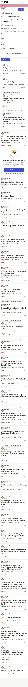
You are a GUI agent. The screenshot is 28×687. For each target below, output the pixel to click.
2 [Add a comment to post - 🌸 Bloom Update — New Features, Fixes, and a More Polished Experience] (6, 440)
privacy (17, 571)
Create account (22, 2)
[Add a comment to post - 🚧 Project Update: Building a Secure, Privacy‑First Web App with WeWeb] (2, 557)
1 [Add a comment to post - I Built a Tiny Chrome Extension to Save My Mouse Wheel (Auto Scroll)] (9, 247)
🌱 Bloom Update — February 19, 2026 (12, 328)
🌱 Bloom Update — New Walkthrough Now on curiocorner (14, 486)
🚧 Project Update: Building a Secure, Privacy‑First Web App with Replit (13, 535)
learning (9, 244)
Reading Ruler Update (10, 82)
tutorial (19, 489)
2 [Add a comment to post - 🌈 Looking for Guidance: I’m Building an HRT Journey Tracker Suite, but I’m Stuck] (5, 609)
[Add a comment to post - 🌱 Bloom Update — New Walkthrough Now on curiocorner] (3, 492)
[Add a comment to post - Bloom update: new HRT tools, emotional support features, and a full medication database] (3, 422)
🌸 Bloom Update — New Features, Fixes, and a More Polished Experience (12, 433)
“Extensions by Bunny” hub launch (12, 226)
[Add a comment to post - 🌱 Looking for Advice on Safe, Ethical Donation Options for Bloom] (2, 525)
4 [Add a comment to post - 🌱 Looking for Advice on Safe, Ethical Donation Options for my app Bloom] (10, 510)
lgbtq (20, 70)
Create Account (14, 170)
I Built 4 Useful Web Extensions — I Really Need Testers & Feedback (12, 256)
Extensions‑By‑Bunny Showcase (12, 182)
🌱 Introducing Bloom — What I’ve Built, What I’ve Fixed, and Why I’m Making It (12, 453)
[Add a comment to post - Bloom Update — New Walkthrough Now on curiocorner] (2, 476)
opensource (7, 473)
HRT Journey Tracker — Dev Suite (12, 671)
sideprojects (4, 278)
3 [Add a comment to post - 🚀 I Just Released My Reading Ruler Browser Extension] (9, 281)
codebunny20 (9, 64)
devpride (16, 70)
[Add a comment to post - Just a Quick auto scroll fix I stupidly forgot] (2, 217)
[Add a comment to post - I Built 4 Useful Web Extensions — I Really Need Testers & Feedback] (2, 262)
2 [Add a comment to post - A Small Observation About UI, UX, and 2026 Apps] (8, 353)
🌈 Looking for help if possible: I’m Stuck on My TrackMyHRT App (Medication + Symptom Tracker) (13, 584)
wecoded (5, 103)
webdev (5, 84)
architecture (10, 606)
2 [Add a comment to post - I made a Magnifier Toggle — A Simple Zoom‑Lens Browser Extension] (10, 315)
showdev (3, 184)
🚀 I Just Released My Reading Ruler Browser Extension (13, 272)
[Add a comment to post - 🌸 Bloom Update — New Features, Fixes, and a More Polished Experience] (2, 440)
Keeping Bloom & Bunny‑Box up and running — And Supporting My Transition (14, 119)
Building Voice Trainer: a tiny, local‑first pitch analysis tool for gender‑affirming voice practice (12, 567)
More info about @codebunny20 (14, 53)
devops (17, 522)
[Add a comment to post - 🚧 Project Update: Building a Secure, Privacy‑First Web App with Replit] (2, 541)
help (2, 259)
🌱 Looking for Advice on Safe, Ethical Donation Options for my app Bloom (13, 502)
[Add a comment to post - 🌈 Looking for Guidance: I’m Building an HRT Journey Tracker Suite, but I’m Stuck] (2, 609)
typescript (15, 184)
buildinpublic (14, 473)
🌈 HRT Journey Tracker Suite (11, 618)
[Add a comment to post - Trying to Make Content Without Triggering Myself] (5, 106)
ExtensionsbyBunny (7, 196)
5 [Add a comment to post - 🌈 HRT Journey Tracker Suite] (9, 623)
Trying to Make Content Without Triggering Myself (13, 99)
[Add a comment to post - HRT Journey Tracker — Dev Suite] (2, 676)
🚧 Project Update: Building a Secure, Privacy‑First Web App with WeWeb (13, 551)
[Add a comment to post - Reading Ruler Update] (5, 87)
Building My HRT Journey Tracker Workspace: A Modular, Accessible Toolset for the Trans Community (12, 652)
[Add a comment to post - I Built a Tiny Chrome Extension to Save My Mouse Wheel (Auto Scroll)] (3, 247)
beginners (10, 275)
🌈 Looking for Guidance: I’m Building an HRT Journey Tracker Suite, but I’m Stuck (14, 602)
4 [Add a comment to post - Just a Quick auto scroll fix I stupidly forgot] (6, 217)
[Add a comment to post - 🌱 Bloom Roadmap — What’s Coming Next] (2, 386)
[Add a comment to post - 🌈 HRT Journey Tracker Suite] (3, 623)
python (17, 589)
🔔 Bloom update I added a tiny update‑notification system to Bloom (13, 396)
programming (10, 489)
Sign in (21, 173)
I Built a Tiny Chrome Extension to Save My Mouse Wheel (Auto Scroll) (13, 240)
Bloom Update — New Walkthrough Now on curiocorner (12, 470)
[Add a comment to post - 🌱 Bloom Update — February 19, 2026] (4, 334)
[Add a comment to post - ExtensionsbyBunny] (2, 201)
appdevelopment (5, 659)
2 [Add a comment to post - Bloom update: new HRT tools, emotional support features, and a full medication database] (9, 423)
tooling (9, 184)
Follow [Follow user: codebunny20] (20, 9)
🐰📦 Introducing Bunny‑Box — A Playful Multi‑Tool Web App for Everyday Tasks (12, 363)
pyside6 (15, 673)
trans (11, 70)
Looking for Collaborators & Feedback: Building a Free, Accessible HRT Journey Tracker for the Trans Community (14, 634)
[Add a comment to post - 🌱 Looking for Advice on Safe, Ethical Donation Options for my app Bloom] (4, 510)
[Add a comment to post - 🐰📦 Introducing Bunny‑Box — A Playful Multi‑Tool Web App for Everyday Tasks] (2, 370)
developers (21, 84)
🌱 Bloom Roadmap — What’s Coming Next (13, 380)
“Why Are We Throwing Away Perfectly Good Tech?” (11, 290)
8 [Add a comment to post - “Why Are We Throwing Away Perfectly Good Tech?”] (10, 297)
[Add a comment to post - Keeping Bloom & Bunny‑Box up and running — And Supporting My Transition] (4, 126)
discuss (3, 142)
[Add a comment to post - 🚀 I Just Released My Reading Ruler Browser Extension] (3, 280)
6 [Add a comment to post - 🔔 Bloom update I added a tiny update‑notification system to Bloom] (6, 402)
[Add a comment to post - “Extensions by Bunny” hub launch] (3, 231)
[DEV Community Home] (6, 2)
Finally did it (7, 68)
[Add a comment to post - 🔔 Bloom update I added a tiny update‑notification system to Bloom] (2, 402)
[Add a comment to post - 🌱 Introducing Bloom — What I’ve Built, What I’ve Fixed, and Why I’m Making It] (2, 461)
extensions (5, 70)
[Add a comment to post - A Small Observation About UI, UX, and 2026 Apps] (3, 352)
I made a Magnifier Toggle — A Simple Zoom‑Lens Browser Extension (14, 309)
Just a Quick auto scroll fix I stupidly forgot (13, 211)
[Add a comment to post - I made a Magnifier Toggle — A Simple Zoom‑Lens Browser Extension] (4, 315)
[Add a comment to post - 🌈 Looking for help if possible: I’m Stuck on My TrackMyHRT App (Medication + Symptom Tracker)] (4, 591)
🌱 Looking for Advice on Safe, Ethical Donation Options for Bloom (13, 519)
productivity (17, 275)
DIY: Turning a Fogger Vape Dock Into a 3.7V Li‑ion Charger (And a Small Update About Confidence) (13, 138)
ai (2, 473)
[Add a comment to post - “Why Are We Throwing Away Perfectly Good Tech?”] (4, 296)
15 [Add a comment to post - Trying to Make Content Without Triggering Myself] (11, 106)
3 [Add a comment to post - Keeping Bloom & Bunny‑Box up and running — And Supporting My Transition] (8, 127)
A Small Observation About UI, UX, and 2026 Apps (12, 346)
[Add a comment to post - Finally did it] (5, 73)
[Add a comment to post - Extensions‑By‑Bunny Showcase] (2, 187)
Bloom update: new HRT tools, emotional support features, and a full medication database (13, 415)
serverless (11, 522)
